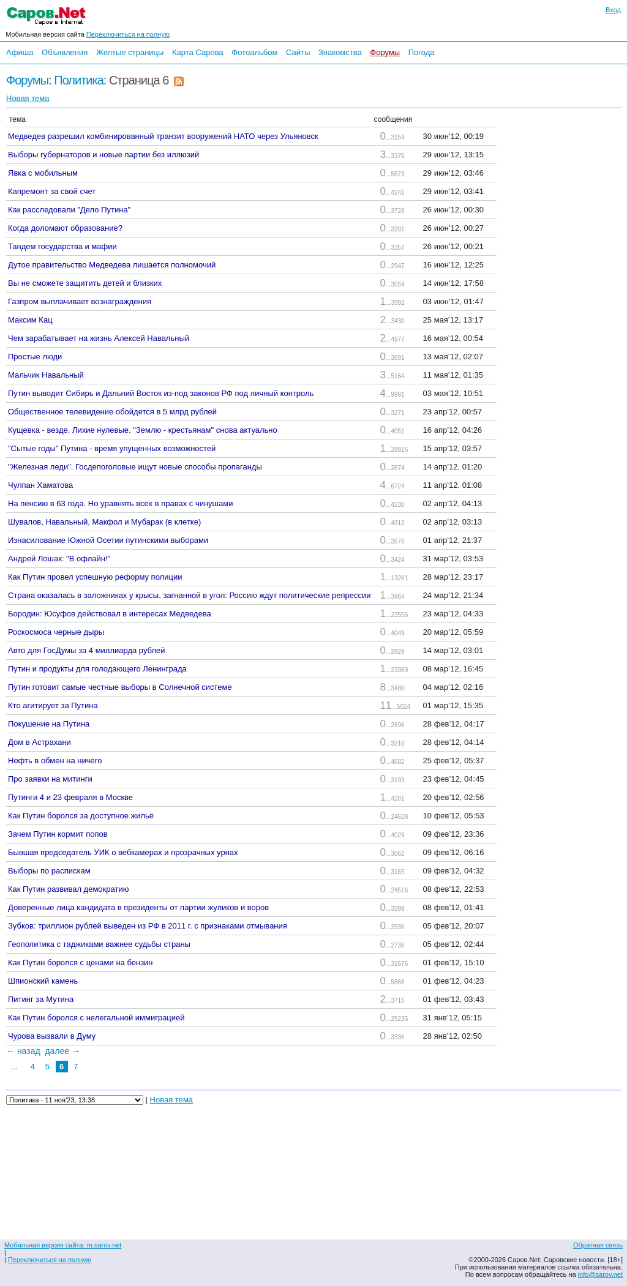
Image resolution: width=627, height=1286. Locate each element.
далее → (62, 1051)
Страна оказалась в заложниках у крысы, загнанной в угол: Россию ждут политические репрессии (189, 595)
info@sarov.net (600, 1274)
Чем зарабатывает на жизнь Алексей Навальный (98, 338)
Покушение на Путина (48, 723)
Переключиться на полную (128, 34)
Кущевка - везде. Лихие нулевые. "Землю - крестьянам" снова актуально (142, 430)
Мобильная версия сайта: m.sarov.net (62, 1245)
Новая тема (27, 98)
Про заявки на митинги (50, 778)
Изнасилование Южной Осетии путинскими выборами (108, 540)
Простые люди (35, 356)
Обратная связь (598, 1245)
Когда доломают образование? (65, 228)
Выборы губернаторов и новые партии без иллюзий (103, 154)
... (14, 1066)
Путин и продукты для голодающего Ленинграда (97, 668)
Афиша (19, 52)
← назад (23, 1051)
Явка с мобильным (43, 173)
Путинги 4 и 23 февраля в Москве (70, 797)
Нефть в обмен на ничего (55, 760)
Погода (421, 52)
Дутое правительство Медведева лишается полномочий (112, 264)
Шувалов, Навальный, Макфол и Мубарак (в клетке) (104, 521)
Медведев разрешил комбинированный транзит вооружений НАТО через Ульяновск (163, 136)
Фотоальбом (254, 52)
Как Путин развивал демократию (68, 889)
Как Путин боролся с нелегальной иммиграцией (96, 1017)
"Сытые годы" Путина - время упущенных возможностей (112, 448)
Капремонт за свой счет (52, 191)
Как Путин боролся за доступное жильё (81, 815)
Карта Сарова (197, 52)
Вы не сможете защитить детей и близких (85, 283)
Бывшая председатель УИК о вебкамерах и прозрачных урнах (123, 852)
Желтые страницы (130, 52)
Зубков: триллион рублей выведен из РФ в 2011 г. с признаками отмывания (147, 925)
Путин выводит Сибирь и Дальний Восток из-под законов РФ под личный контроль (161, 393)
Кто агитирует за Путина (53, 705)
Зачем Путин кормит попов (58, 834)
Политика (78, 80)
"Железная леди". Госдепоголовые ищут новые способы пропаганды (135, 466)
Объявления (65, 52)
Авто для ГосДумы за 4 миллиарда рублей (86, 650)
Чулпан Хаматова (40, 485)
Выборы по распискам (49, 870)
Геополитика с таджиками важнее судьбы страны (99, 944)
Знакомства (340, 52)
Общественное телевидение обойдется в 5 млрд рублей (112, 411)
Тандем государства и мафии (62, 246)
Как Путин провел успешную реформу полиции (95, 576)
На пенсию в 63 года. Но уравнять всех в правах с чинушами (120, 503)
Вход (613, 9)
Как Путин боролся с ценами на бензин (80, 962)
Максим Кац (30, 319)
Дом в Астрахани (39, 742)
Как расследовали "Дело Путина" (69, 209)
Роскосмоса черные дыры (56, 632)
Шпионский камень (43, 980)
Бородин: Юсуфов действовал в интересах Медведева (109, 613)
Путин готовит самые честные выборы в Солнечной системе (120, 687)
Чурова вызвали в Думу (52, 1036)
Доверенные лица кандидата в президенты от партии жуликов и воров (138, 907)
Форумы (385, 52)
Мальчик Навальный (46, 374)
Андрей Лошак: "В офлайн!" (59, 558)
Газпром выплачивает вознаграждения (79, 301)
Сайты (298, 52)
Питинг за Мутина (40, 999)
